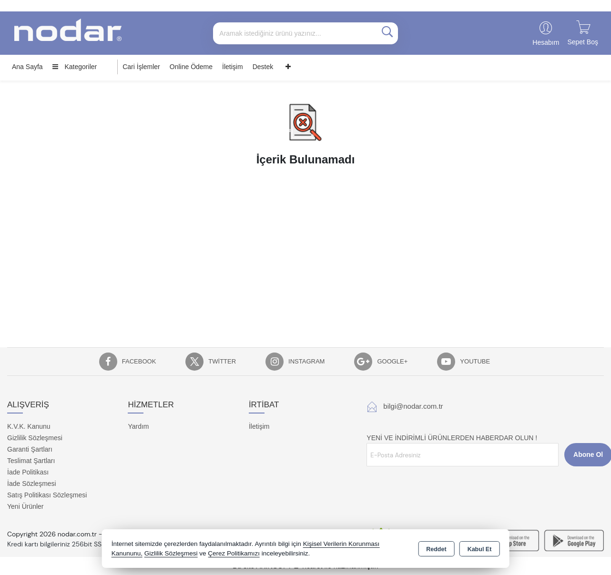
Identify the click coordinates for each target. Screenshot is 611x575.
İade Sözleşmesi (31, 483)
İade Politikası (28, 472)
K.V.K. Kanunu (29, 426)
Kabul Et (480, 549)
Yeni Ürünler (25, 506)
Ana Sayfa (27, 67)
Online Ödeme (191, 67)
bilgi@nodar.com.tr (413, 406)
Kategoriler (74, 67)
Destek (263, 67)
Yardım (138, 426)
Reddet (436, 549)
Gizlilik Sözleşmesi (34, 438)
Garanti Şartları (29, 449)
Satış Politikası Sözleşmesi (47, 495)
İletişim (232, 67)
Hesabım (545, 42)
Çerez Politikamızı (234, 553)
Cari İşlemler (141, 67)
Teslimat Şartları (31, 460)
